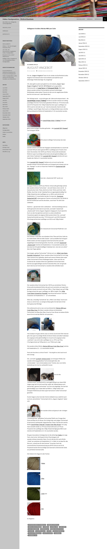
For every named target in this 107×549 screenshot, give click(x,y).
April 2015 (81, 58)
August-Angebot (40, 67)
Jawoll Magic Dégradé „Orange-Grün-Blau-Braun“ (46, 424)
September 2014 (83, 80)
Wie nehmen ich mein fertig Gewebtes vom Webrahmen (10, 77)
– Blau (42, 478)
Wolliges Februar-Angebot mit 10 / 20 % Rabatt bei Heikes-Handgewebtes (10, 60)
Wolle (36, 64)
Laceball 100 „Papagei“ (61, 128)
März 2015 (81, 62)
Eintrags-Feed (6, 147)
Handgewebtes (6, 130)
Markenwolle (45, 529)
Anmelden (5, 145)
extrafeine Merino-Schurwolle (37, 524)
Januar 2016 (82, 43)
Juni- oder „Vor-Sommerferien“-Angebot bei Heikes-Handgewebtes (9, 51)
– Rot (42, 509)
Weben (4, 134)
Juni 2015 (81, 55)
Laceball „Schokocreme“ (43, 358)
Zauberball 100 (33, 535)
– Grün (42, 493)
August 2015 (82, 49)
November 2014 (83, 74)
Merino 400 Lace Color (57, 529)
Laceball (45, 526)
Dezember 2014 (83, 71)
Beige (43, 463)
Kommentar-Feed (7, 149)
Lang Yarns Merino (34, 529)
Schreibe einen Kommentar (45, 71)
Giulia (60, 435)
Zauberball (58, 533)
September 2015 (83, 46)
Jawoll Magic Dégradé (35, 526)
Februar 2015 (82, 65)
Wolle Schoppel (47, 533)
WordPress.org (6, 151)
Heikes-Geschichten (7, 132)
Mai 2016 (81, 40)
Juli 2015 (81, 52)
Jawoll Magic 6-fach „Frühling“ (36, 100)
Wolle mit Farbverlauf (35, 533)
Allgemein (30, 64)
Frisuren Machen (7, 70)
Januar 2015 (82, 68)
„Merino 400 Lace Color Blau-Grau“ (53, 346)
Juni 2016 (81, 37)
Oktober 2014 (82, 77)
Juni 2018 (81, 33)
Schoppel (31, 531)
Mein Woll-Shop (81, 19)
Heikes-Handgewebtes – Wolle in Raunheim (18, 19)
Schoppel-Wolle (53, 88)
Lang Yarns (41, 88)
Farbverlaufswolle (53, 524)
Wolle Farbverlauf (58, 531)
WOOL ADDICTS (6, 44)
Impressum (89, 19)
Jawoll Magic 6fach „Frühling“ (52, 120)
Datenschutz (98, 19)
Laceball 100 (54, 526)
